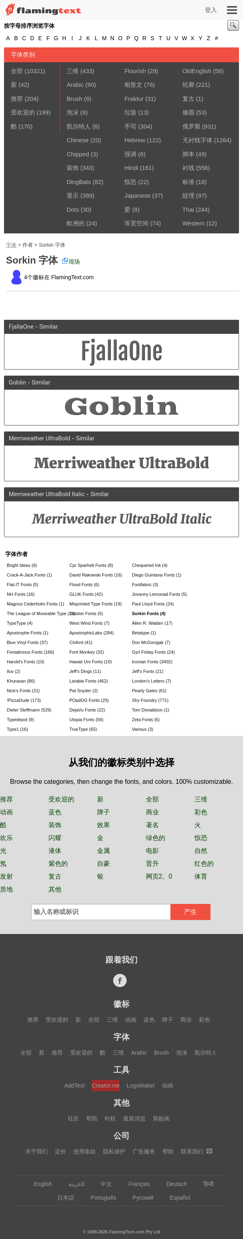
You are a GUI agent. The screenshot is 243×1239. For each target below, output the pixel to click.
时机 (110, 1118)
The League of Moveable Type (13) (37, 613)
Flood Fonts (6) (84, 584)
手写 (130, 126)
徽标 (121, 1004)
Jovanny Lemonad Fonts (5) (159, 594)
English (39, 1184)
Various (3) (142, 729)
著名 (152, 825)
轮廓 (188, 84)
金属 (103, 850)
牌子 (103, 812)
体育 (200, 876)
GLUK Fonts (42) (86, 594)
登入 (211, 9)
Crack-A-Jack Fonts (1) (29, 574)
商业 (152, 812)
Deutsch (173, 1184)
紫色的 (58, 863)
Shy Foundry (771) (150, 700)
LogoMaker (141, 1085)
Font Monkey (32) (86, 652)
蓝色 (55, 812)
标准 (188, 181)
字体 (11, 245)
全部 (17, 70)
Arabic (75, 84)
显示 (73, 195)
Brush (74, 98)
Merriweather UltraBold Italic (47, 494)
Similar (48, 326)
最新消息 (134, 1118)
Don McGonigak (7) (151, 642)
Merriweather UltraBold (39, 438)
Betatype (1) (144, 632)
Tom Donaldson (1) (150, 709)
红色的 (204, 863)
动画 (6, 812)
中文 (102, 1184)
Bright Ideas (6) (22, 565)
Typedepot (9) (20, 719)
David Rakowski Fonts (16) (95, 574)
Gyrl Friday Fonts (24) (153, 652)
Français (135, 1184)
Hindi (131, 167)
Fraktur (134, 98)
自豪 (103, 863)
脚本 (188, 154)
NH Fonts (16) (20, 594)
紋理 (188, 195)
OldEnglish (197, 70)
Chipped (78, 154)
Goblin (17, 382)
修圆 (188, 112)
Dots (73, 209)
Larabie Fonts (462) (88, 681)
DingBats (79, 181)
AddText (74, 1085)
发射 (6, 876)
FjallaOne (21, 326)
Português (99, 1197)
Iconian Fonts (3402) (152, 661)
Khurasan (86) (21, 681)
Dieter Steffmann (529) (29, 709)
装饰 (73, 167)
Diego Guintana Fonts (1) (157, 574)
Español (176, 1197)
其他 (55, 889)
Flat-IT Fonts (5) (22, 584)
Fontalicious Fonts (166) (30, 652)
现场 (71, 261)
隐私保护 (114, 1151)
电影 (152, 850)
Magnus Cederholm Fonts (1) (35, 603)
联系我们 (196, 1151)
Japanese (137, 195)
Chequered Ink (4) (150, 565)
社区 (73, 1118)
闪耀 (55, 837)
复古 (188, 98)
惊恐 (130, 181)
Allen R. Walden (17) (152, 623)
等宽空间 (136, 223)
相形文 (133, 84)
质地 (6, 889)
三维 (73, 70)
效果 (103, 825)
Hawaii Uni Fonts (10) (90, 661)
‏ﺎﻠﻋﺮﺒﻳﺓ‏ (73, 1184)
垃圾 (130, 112)
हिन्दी (205, 1184)
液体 (55, 850)
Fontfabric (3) (145, 584)
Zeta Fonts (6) (146, 719)
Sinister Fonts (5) (86, 613)
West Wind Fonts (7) (89, 623)
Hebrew (134, 140)
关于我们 (36, 1151)
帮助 (91, 1118)
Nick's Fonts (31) (23, 690)
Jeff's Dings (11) (85, 671)
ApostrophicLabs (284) (91, 632)
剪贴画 (161, 1118)
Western (193, 223)
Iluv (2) (13, 671)
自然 (200, 850)
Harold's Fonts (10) (25, 661)
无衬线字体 (197, 140)
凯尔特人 (79, 126)
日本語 (62, 1197)
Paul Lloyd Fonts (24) (153, 603)
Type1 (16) (17, 729)
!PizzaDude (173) (24, 700)
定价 (60, 1151)
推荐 (17, 98)
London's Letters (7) (151, 681)
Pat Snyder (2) (83, 690)
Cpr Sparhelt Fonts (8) (91, 565)
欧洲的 (76, 223)
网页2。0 (159, 876)
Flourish (135, 70)
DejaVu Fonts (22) (87, 709)
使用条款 (84, 1151)
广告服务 (144, 1151)
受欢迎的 (23, 112)
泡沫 (73, 112)
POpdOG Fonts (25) (89, 700)
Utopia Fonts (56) (86, 719)
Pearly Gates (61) (149, 690)
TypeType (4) (19, 623)
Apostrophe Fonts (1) (27, 632)
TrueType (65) (83, 729)
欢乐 (6, 837)
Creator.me (105, 1085)
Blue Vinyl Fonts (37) (27, 642)
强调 (130, 154)
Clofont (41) (80, 642)
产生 (190, 911)
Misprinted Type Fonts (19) (95, 603)
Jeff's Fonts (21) (147, 671)
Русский (139, 1197)
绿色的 (155, 837)
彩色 (200, 812)
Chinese (78, 140)
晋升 (152, 863)
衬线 (188, 167)
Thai (188, 209)
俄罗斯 (191, 126)
